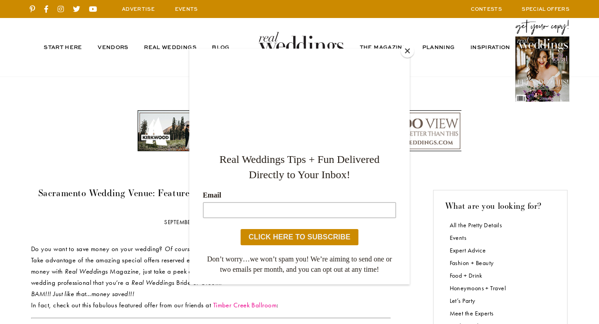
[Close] (407, 51)
